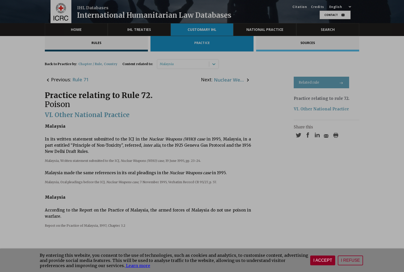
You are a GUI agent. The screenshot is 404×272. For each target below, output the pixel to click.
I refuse (350, 260)
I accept (322, 260)
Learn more (137, 265)
